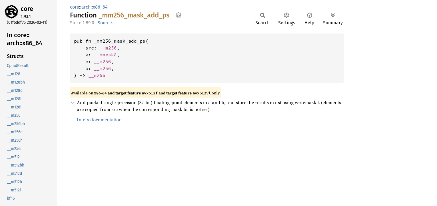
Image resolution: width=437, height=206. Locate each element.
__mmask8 (105, 55)
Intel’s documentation (99, 119)
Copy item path (178, 15)
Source (105, 22)
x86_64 (100, 7)
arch (86, 7)
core (27, 9)
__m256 (108, 48)
